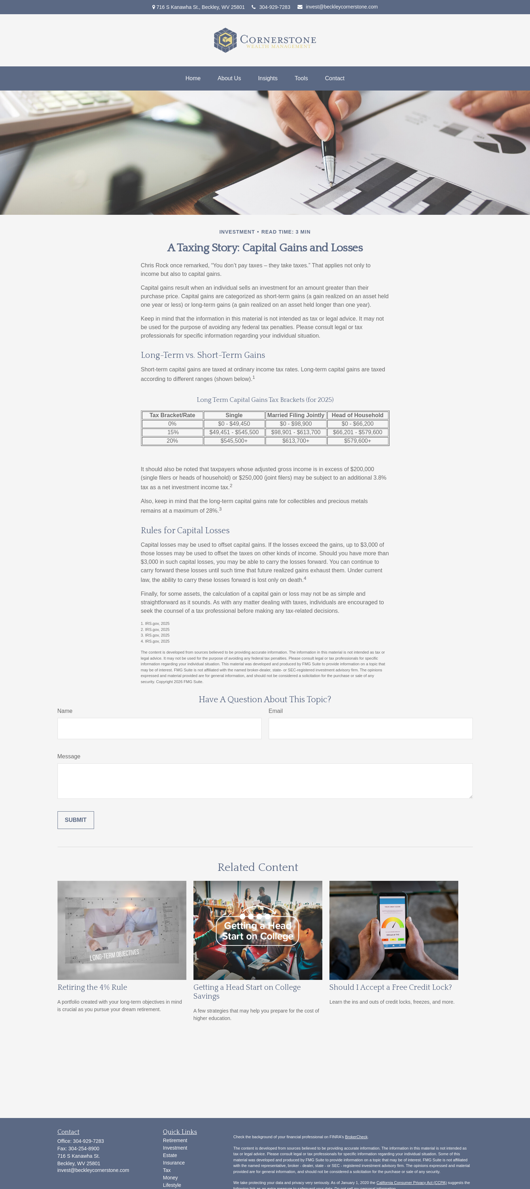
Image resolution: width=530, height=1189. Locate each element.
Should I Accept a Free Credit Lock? (390, 987)
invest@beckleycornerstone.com (337, 7)
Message (69, 756)
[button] (193, 78)
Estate (170, 1155)
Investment (175, 1148)
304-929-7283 (271, 7)
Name (65, 711)
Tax (167, 1170)
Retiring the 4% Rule (92, 987)
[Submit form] (76, 820)
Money (170, 1177)
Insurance (174, 1163)
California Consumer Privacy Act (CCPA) (411, 1182)
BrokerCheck (356, 1137)
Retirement (175, 1140)
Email (276, 711)
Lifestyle (172, 1185)
